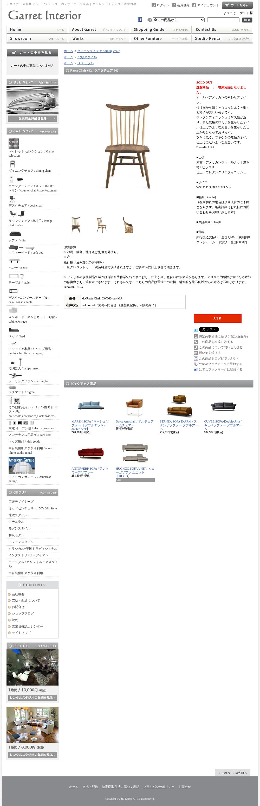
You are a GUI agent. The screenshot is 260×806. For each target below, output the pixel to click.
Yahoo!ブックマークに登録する (220, 364)
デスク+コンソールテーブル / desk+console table (29, 295)
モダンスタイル (19, 528)
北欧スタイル (18, 515)
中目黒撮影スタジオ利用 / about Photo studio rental (30, 450)
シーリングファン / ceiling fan (29, 378)
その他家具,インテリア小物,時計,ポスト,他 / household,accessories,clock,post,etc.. (33, 407)
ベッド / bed (17, 332)
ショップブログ (23, 613)
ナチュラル (16, 521)
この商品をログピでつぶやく (219, 358)
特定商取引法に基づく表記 (120, 787)
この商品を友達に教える (216, 342)
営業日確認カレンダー (27, 626)
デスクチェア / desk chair (25, 201)
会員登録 (183, 5)
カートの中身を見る (32, 52)
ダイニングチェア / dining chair (30, 166)
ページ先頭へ (232, 772)
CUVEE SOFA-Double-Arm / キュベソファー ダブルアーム (223, 412)
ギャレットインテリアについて (99, 29)
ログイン (163, 5)
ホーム (37, 29)
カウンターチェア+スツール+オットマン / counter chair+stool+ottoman (33, 183)
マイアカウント (208, 5)
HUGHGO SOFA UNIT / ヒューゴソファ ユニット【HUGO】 (135, 459)
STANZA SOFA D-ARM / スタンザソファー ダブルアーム (179, 412)
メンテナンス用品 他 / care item (30, 435)
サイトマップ (21, 633)
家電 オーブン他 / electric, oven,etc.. (32, 425)
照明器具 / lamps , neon (24, 364)
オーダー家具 (161, 38)
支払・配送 (90, 787)
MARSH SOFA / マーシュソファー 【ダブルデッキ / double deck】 (90, 412)
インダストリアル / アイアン (28, 555)
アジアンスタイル (21, 542)
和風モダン (16, 535)
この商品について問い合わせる (221, 347)
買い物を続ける (210, 353)
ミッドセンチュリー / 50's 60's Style (33, 508)
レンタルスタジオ (222, 38)
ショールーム (37, 38)
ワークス (99, 38)
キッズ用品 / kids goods (24, 441)
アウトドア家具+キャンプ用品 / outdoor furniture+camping (31, 348)
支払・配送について (161, 29)
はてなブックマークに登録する (221, 369)
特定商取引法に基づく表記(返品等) (223, 336)
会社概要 (18, 594)
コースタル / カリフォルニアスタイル (33, 564)
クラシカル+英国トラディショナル (33, 549)
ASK (217, 318)
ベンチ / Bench (18, 263)
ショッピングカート (237, 5)
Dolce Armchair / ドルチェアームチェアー (135, 410)
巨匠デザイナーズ (21, 501)
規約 (15, 620)
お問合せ (222, 29)
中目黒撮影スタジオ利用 (26, 573)
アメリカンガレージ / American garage (30, 470)
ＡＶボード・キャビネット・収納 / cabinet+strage (33, 315)
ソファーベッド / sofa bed (26, 249)
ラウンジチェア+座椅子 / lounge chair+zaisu (31, 218)
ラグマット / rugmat (22, 390)
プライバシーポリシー (158, 787)
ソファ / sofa (17, 236)
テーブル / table (19, 278)
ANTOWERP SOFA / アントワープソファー (90, 457)
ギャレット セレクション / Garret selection (31, 148)
